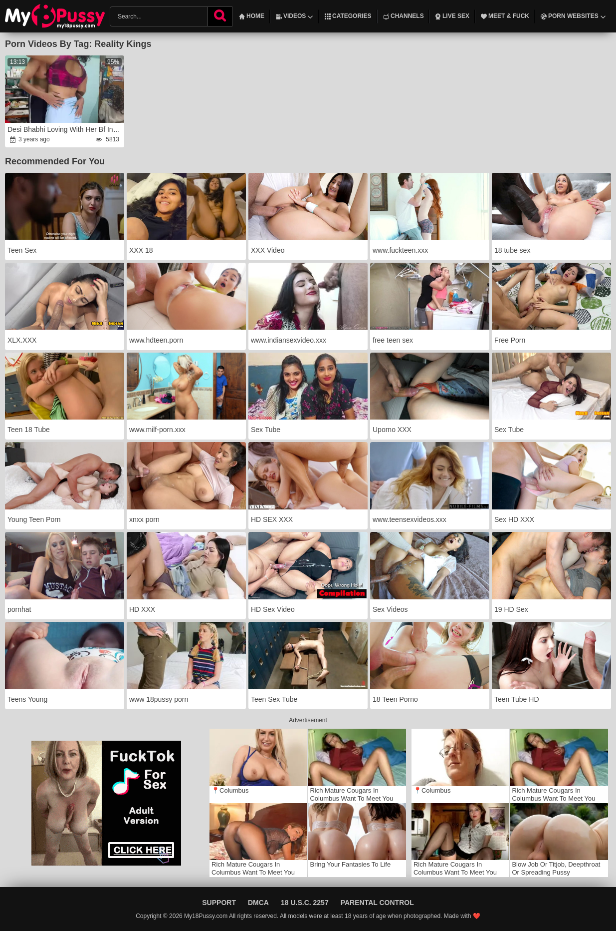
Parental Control (377, 903)
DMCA (258, 903)
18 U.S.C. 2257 (305, 903)
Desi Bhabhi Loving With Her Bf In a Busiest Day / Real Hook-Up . (65, 129)
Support (219, 903)
